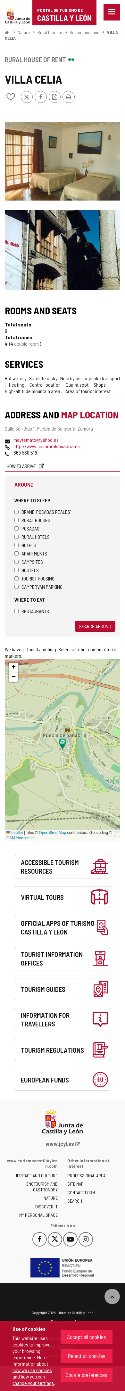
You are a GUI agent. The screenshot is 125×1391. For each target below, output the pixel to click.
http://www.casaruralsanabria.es (46, 446)
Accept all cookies (86, 1336)
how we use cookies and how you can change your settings (33, 1376)
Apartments (30, 553)
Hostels (26, 570)
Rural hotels (32, 537)
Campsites (28, 562)
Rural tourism (50, 32)
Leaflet (14, 832)
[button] (13, 667)
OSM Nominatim (20, 838)
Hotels (25, 545)
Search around (95, 626)
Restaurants (31, 611)
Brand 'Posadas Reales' (42, 512)
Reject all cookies (86, 1355)
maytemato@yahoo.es (36, 440)
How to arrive (22, 466)
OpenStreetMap (52, 832)
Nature (24, 32)
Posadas (26, 528)
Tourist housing (34, 578)
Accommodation (84, 32)
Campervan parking (38, 587)
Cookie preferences (86, 1374)
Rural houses (32, 520)
